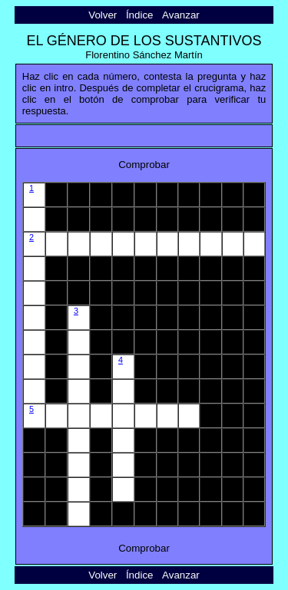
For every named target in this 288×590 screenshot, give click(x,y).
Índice (140, 15)
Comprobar (143, 164)
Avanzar (181, 15)
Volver (102, 15)
